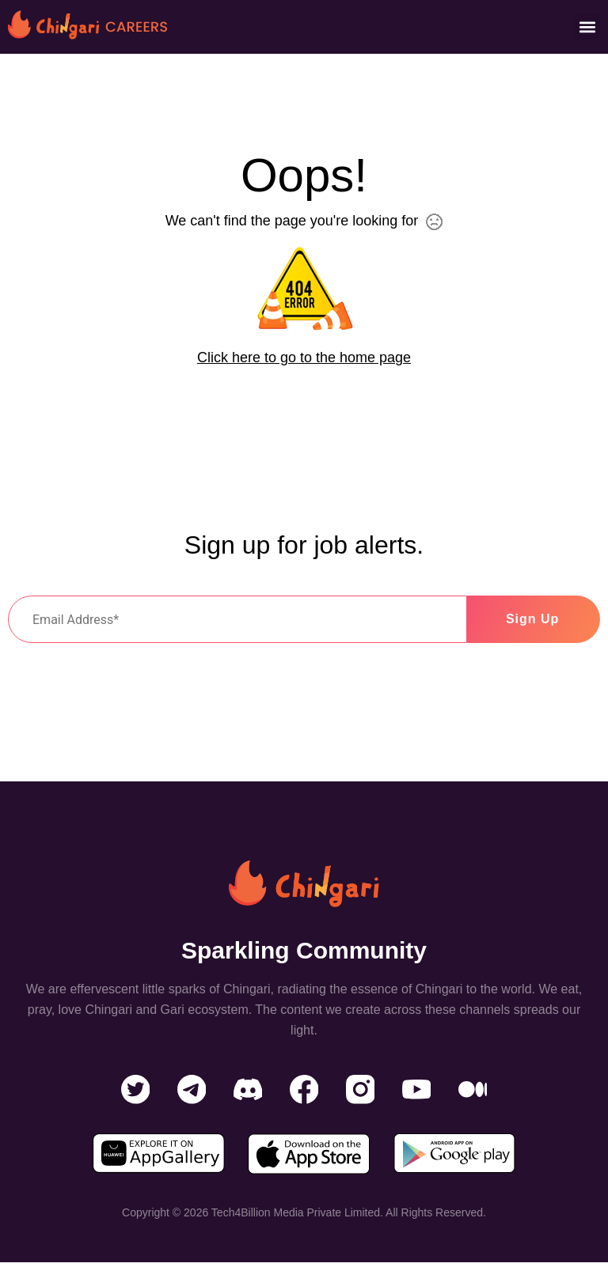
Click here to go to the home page (304, 357)
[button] (587, 27)
